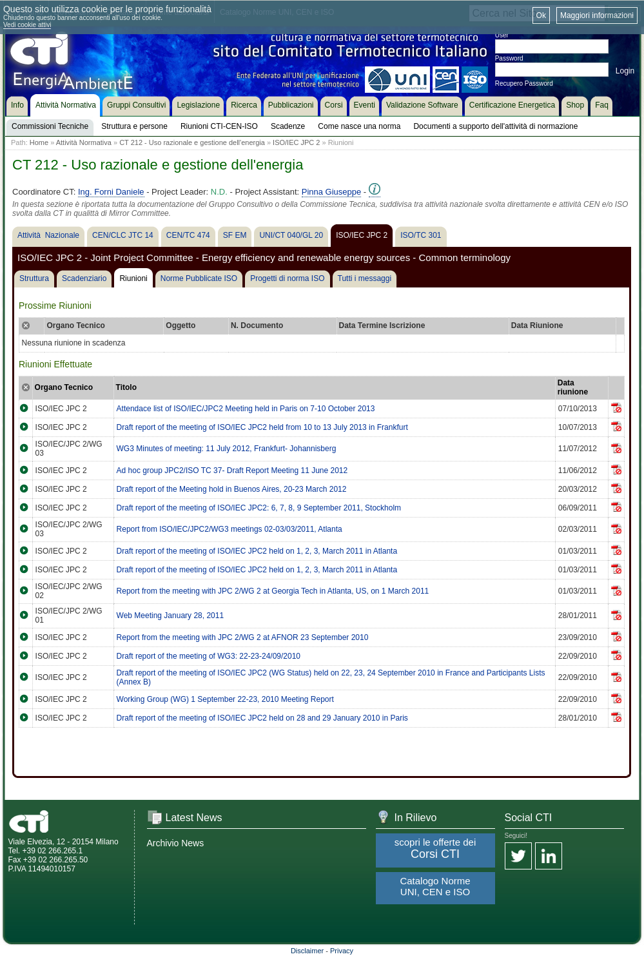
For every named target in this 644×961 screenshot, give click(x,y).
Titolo (126, 387)
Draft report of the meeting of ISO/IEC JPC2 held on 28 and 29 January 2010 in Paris (262, 718)
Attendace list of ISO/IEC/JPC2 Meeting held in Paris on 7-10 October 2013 (246, 408)
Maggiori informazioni (597, 15)
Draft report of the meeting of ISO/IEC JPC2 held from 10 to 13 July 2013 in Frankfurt (262, 427)
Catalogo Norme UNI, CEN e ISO (435, 886)
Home (39, 142)
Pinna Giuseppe (332, 192)
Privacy (341, 951)
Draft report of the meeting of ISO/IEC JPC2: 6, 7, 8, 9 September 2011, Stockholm (259, 507)
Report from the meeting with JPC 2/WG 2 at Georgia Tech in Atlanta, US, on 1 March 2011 (273, 591)
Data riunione (573, 387)
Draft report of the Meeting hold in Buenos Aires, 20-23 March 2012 (232, 489)
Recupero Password (524, 83)
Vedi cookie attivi (27, 24)
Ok (541, 15)
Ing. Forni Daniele (111, 192)
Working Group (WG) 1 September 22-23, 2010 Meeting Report (225, 699)
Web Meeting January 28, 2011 (170, 615)
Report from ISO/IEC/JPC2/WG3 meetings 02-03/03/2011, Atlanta (229, 529)
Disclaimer (307, 951)
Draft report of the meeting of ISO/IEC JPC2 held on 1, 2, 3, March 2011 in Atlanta (257, 551)
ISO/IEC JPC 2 (296, 142)
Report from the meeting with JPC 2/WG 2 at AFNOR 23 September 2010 (243, 637)
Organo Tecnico (64, 387)
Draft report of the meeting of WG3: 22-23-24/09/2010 (209, 656)
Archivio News (175, 843)
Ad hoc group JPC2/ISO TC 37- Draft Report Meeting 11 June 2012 (232, 470)
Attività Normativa (84, 142)
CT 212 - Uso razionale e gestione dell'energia (192, 142)
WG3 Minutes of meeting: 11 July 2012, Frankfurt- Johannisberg (227, 448)
